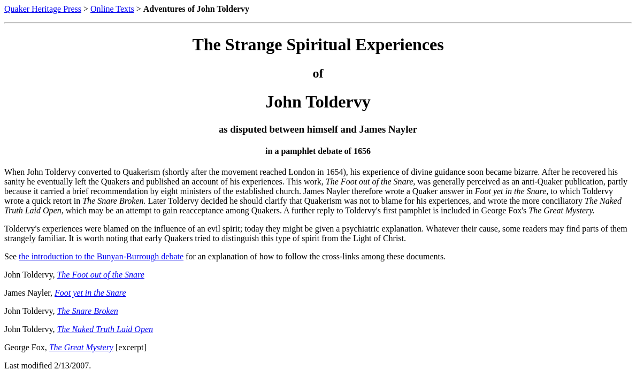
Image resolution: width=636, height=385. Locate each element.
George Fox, (25, 347)
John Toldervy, (29, 274)
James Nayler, (28, 292)
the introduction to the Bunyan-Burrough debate (101, 256)
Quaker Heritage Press (42, 8)
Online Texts (112, 8)
